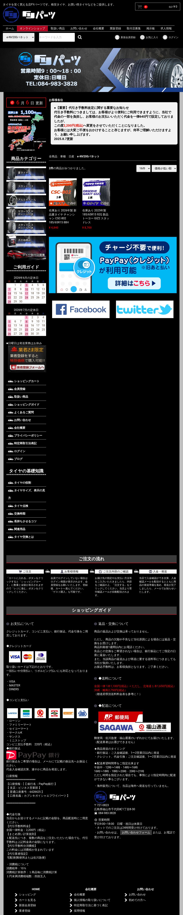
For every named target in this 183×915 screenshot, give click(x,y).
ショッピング (27, 894)
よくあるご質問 (21, 412)
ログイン (170, 37)
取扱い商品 (58, 28)
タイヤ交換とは (21, 536)
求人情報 (166, 28)
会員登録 (16, 389)
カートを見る (27, 900)
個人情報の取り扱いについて (92, 900)
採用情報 (79, 910)
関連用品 (16, 529)
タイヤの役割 (19, 482)
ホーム (10, 28)
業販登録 (115, 28)
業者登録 (24, 910)
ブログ (15, 459)
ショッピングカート (23, 381)
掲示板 (150, 28)
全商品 (53, 156)
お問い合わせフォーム (136, 832)
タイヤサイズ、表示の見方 (26, 494)
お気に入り (149, 37)
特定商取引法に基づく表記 (91, 905)
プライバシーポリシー (25, 435)
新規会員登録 (125, 37)
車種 (63, 156)
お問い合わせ (78, 28)
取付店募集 (134, 28)
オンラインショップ (32, 28)
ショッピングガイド (23, 404)
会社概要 (98, 28)
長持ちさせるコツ (22, 521)
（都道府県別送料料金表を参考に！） (118, 694)
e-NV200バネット (88, 156)
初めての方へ (137, 900)
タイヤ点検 (18, 505)
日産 (71, 156)
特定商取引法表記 (22, 443)
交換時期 (16, 513)
